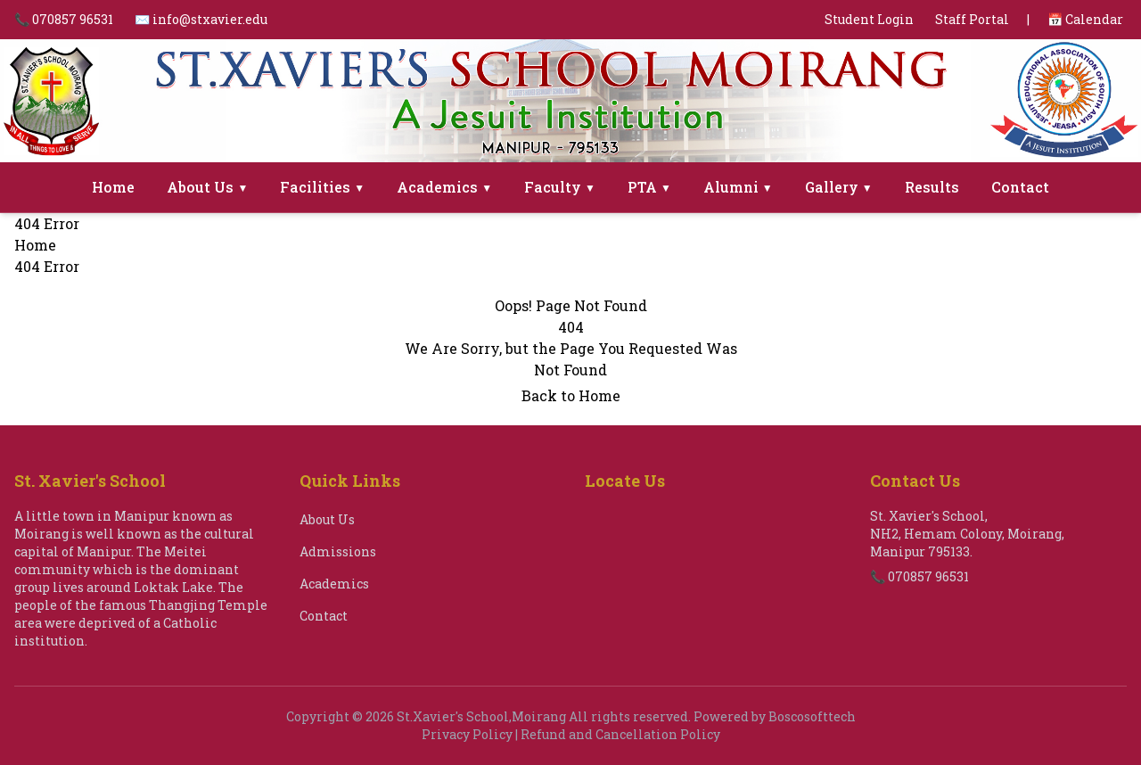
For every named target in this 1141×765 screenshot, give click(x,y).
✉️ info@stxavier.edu (201, 19)
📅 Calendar (1085, 19)
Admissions (338, 551)
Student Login (869, 19)
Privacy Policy (467, 734)
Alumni (738, 186)
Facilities (322, 186)
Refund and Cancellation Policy (620, 734)
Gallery (839, 186)
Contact (1020, 186)
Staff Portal (972, 19)
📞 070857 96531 (63, 19)
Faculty (559, 186)
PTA (649, 186)
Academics (444, 186)
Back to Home (570, 395)
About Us (207, 186)
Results (932, 186)
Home (113, 186)
